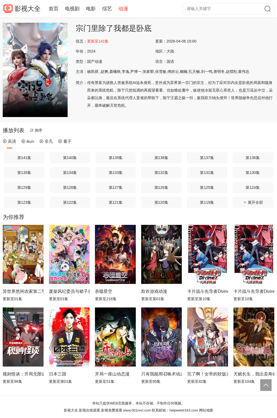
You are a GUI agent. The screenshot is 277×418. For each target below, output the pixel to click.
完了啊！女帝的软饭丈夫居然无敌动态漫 (207, 374)
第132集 (161, 172)
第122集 (70, 202)
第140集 (70, 157)
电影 (91, 8)
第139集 (116, 157)
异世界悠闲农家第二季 (23, 291)
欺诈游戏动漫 (154, 291)
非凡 (46, 141)
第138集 (161, 157)
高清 (9, 141)
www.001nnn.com (137, 410)
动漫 (123, 8)
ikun (27, 141)
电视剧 (72, 8)
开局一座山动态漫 (112, 374)
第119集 (207, 202)
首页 (53, 8)
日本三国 (57, 374)
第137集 (207, 157)
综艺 (107, 8)
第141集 (24, 157)
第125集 (207, 187)
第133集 (116, 172)
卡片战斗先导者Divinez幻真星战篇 (253, 291)
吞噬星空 (103, 291)
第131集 (207, 172)
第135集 (24, 172)
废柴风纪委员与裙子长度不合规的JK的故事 (69, 291)
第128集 (70, 187)
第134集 (70, 172)
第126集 (161, 187)
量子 (64, 141)
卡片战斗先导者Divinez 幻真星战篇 (207, 291)
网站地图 (206, 410)
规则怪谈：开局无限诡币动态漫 (23, 374)
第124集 (252, 187)
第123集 (24, 202)
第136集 (252, 157)
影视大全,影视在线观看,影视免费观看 (93, 410)
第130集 (252, 172)
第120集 (161, 202)
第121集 (116, 202)
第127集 (116, 187)
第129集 (24, 187)
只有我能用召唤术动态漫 (161, 374)
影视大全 (28, 8)
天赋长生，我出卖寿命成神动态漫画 (253, 374)
